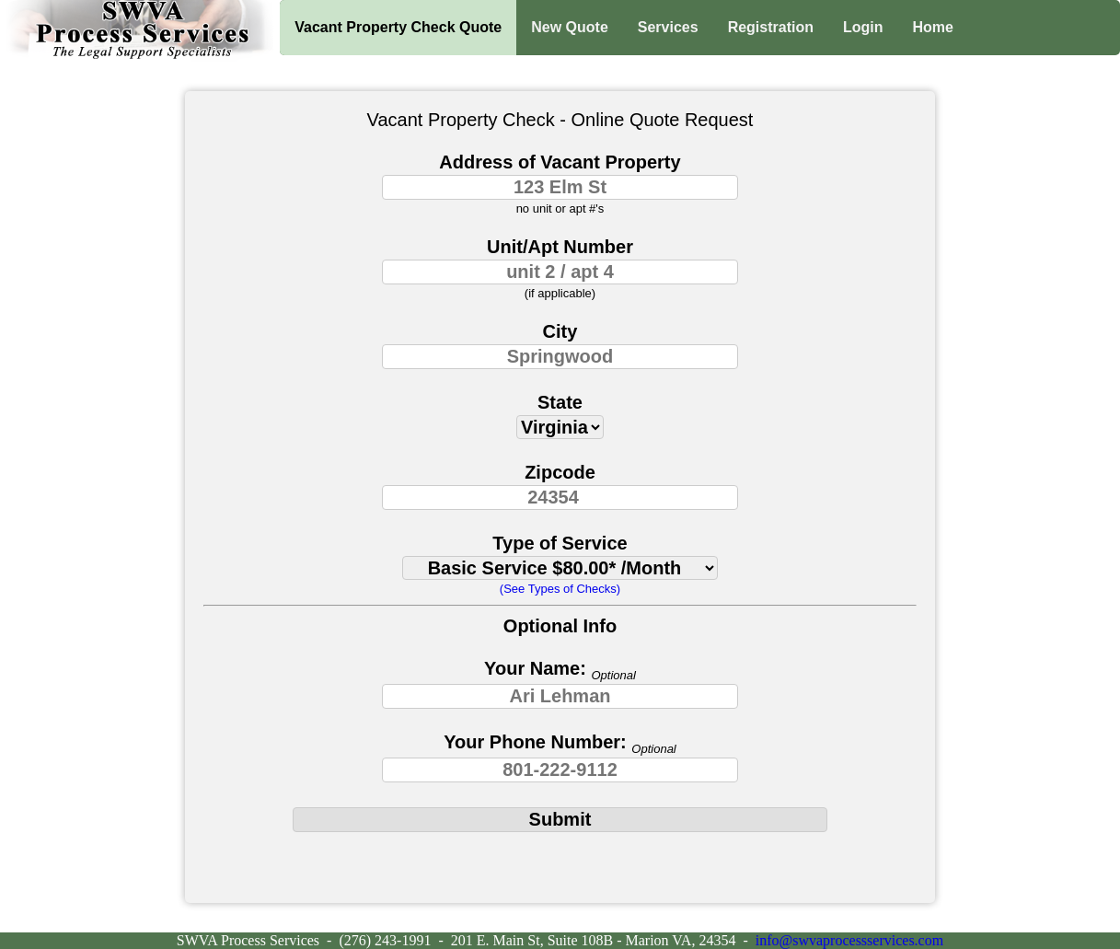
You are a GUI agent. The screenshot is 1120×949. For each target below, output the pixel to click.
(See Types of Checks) (560, 589)
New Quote (569, 27)
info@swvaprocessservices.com (849, 940)
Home (933, 27)
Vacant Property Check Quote (398, 27)
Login (863, 27)
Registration (771, 27)
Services (668, 27)
